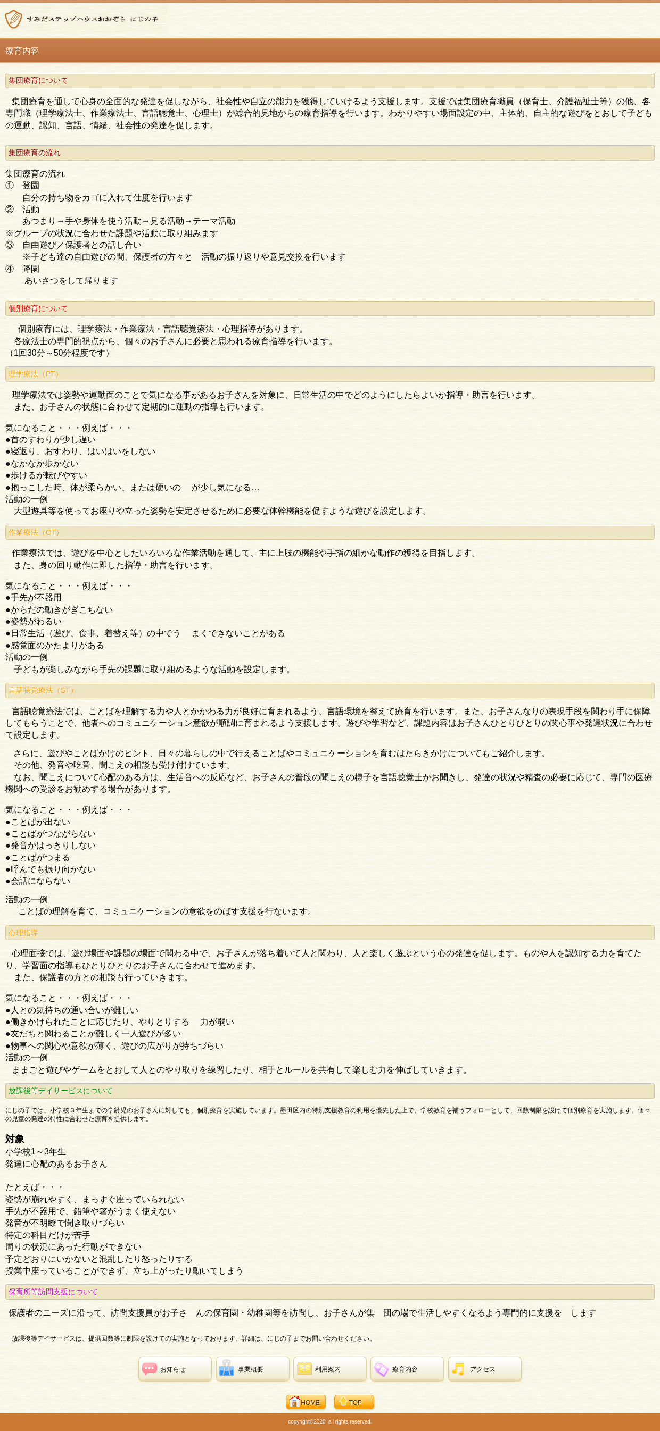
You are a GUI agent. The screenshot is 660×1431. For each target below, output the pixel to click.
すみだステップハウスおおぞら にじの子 (85, 19)
